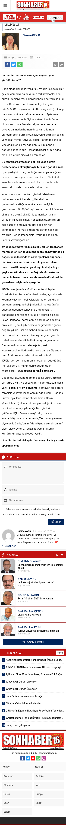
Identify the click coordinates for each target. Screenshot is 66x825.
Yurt (38, 785)
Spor (6, 802)
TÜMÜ (60, 653)
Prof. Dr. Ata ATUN (29, 627)
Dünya (39, 793)
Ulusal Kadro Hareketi (29, 614)
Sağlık (39, 802)
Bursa (7, 793)
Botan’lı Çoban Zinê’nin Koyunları (35, 598)
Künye (6, 766)
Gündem (8, 785)
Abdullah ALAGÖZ (29, 561)
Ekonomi (8, 776)
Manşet (17, 29)
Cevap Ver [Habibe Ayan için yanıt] (10, 545)
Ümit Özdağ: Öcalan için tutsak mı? (36, 582)
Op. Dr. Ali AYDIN (28, 594)
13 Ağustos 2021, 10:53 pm (44, 531)
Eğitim (7, 811)
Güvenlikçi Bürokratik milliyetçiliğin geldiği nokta (40, 566)
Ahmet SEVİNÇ (27, 578)
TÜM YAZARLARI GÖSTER (33, 642)
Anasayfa (8, 29)
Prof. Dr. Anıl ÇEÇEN (30, 611)
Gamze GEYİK (31, 35)
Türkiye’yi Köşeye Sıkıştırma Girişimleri (38, 630)
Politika (39, 776)
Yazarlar (21, 57)
